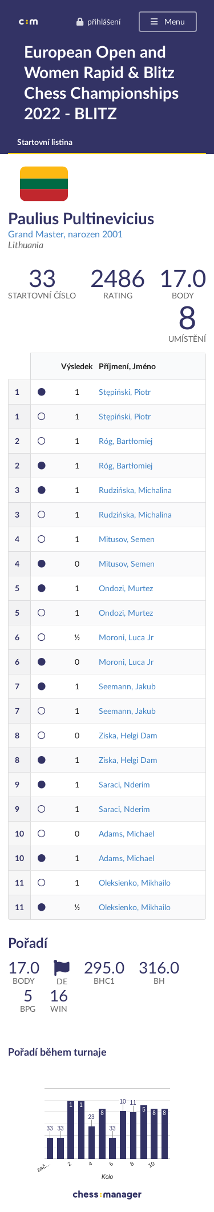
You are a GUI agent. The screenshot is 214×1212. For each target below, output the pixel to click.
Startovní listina (44, 142)
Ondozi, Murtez (126, 588)
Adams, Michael (126, 833)
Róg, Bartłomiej (125, 441)
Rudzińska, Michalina (135, 490)
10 (19, 833)
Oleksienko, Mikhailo (135, 882)
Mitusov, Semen (127, 539)
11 (19, 882)
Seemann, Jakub (127, 686)
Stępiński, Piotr (125, 392)
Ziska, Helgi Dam (128, 735)
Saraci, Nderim (124, 784)
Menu (167, 21)
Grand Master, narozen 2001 (65, 233)
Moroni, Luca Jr (126, 637)
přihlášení (98, 21)
